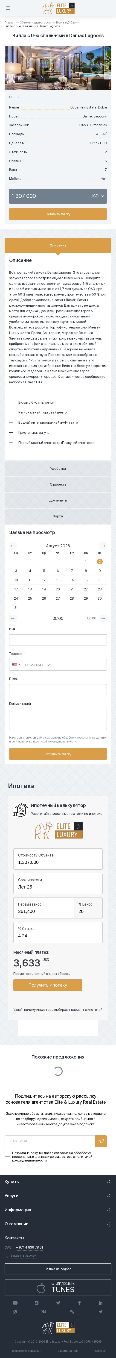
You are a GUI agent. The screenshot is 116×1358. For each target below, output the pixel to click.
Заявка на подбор (58, 1269)
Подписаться (101, 1141)
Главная (10, 22)
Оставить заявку (58, 214)
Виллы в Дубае (65, 22)
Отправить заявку (58, 754)
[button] (16, 664)
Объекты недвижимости (36, 22)
